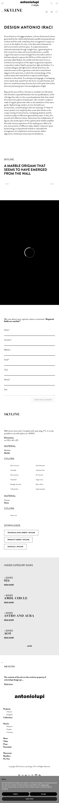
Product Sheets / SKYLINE (18, 539)
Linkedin (36, 775)
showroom (7, 753)
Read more (9, 585)
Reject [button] (15, 794)
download (7, 746)
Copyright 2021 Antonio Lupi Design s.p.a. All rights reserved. (29, 766)
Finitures (9, 711)
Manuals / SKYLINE (15, 546)
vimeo (22, 775)
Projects (9, 729)
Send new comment (43, 400)
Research (9, 726)
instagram (29, 775)
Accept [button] (43, 794)
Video (5, 741)
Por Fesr (6, 758)
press (5, 744)
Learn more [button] (29, 799)
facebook (19, 775)
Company (10, 732)
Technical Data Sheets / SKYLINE (21, 532)
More (29, 646)
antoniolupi (29, 3)
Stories (6, 723)
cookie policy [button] (45, 785)
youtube (25, 775)
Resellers (6, 755)
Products (6, 708)
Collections (7, 717)
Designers (10, 714)
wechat (39, 775)
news (5, 738)
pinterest (32, 775)
